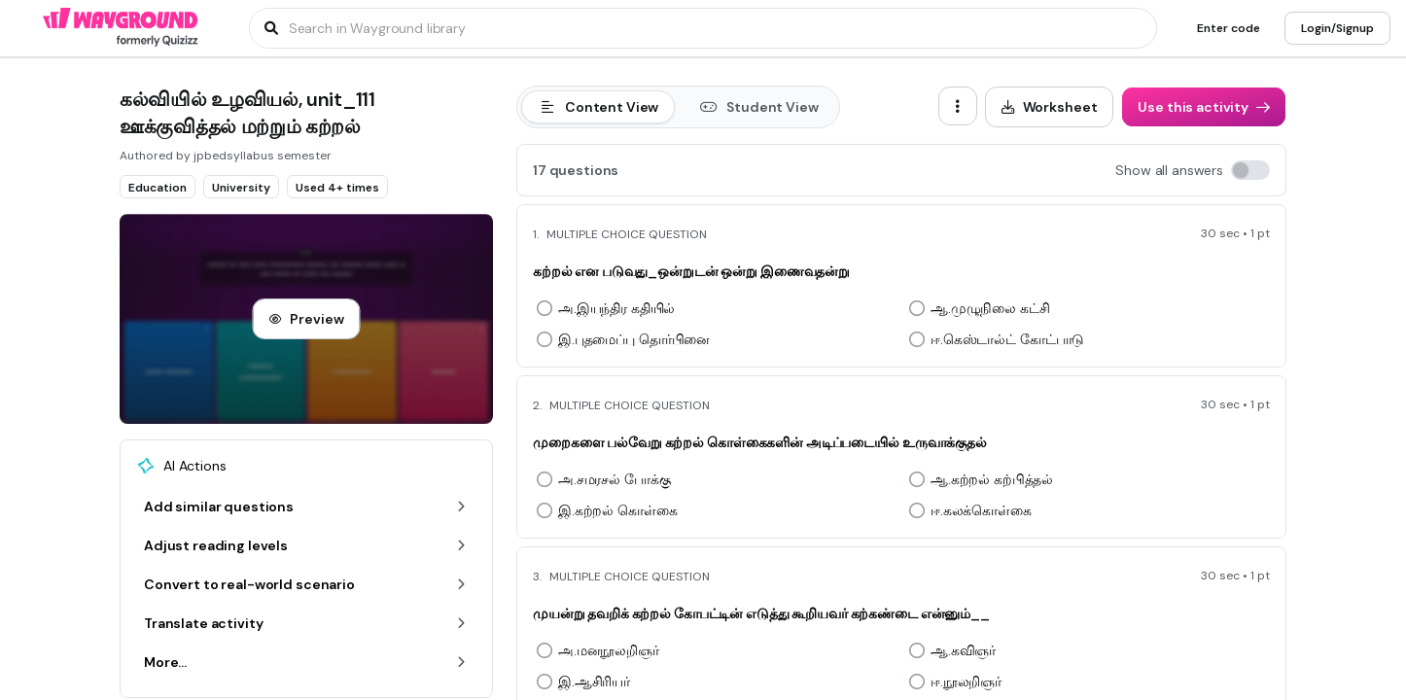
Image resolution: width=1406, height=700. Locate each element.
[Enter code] (1228, 28)
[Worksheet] (1049, 107)
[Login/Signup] (1337, 28)
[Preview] (306, 318)
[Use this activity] (1203, 107)
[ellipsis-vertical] (957, 106)
